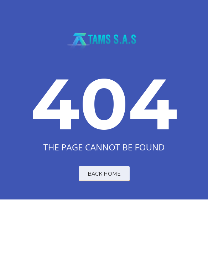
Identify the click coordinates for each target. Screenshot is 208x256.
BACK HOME (104, 174)
